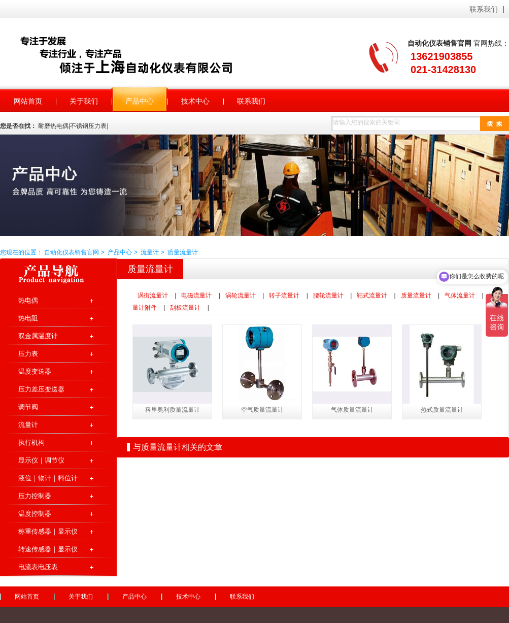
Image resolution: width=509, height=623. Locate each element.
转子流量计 (284, 295)
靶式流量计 (372, 295)
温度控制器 (34, 513)
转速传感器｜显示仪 (48, 549)
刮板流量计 (185, 307)
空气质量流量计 (262, 409)
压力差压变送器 (41, 389)
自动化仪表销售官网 (139, 55)
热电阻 (28, 318)
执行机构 (31, 442)
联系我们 (483, 9)
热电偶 (28, 300)
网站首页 (27, 596)
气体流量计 (460, 295)
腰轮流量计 (328, 295)
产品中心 (120, 252)
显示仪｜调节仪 (41, 460)
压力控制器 (34, 496)
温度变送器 (34, 371)
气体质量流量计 (352, 409)
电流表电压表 (38, 567)
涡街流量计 (153, 295)
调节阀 (28, 407)
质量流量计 (182, 252)
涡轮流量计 (240, 295)
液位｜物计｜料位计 (48, 478)
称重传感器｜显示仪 (48, 531)
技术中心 (188, 596)
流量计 (150, 252)
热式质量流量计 (442, 409)
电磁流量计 (196, 295)
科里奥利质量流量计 (172, 409)
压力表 (28, 353)
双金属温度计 (38, 336)
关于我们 (81, 596)
